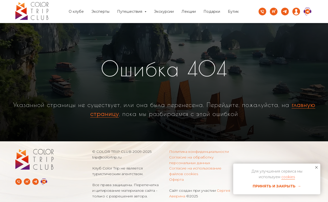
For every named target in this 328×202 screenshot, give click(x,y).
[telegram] (285, 11)
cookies (288, 177)
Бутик (233, 11)
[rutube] (274, 11)
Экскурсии (164, 11)
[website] (296, 11)
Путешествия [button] (130, 11)
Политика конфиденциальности (199, 151)
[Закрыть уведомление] (316, 167)
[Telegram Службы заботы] (44, 181)
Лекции (188, 11)
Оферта (176, 179)
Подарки (211, 11)
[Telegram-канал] (35, 181)
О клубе (76, 11)
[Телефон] (262, 11)
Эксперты (100, 11)
